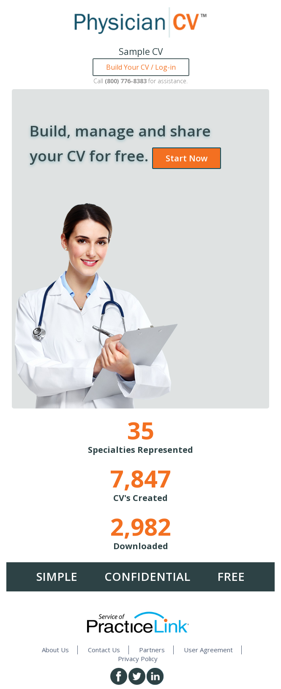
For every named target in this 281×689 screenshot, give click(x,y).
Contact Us (104, 649)
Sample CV (141, 51)
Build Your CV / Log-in (141, 67)
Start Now (186, 158)
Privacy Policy (138, 658)
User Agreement (208, 649)
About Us (55, 649)
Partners (152, 649)
